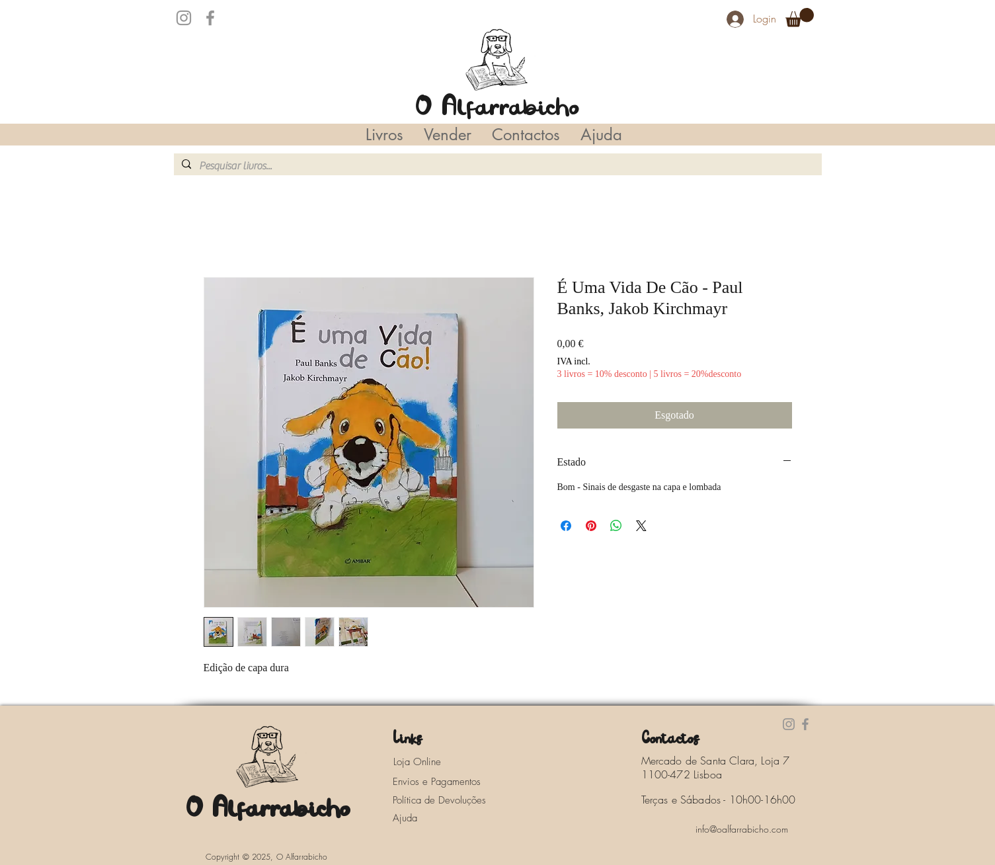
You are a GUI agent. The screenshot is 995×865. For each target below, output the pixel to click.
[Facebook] (210, 18)
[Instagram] (184, 18)
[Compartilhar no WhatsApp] (616, 526)
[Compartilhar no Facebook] (566, 526)
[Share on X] (641, 526)
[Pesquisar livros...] (496, 166)
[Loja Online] (431, 762)
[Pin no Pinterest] (591, 526)
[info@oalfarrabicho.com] (742, 829)
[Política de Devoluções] (449, 800)
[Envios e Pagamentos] (449, 782)
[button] (799, 17)
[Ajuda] (409, 818)
